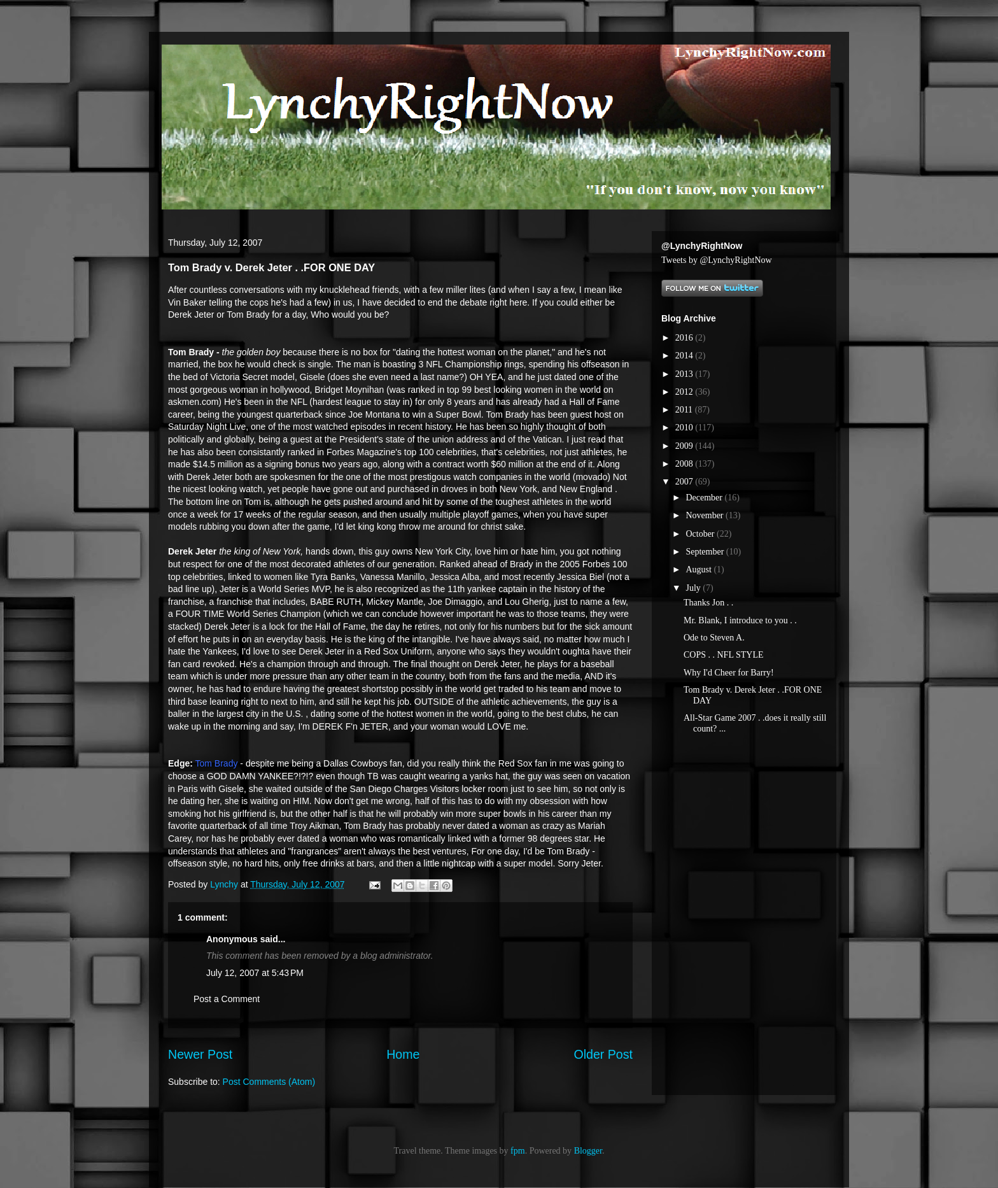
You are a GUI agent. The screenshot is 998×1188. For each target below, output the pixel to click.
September (705, 551)
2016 (685, 338)
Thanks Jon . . (708, 602)
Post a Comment (226, 999)
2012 (685, 392)
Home (402, 1054)
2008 (685, 464)
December (704, 497)
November (705, 515)
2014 (685, 355)
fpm (517, 1151)
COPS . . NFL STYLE (724, 655)
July (694, 588)
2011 (685, 409)
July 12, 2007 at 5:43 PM (255, 973)
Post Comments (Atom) (269, 1082)
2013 (685, 374)
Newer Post (200, 1054)
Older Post (603, 1054)
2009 (685, 446)
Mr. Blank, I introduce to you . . (740, 620)
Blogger (588, 1151)
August (699, 569)
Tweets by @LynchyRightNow (716, 260)
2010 (685, 427)
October (701, 534)
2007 (685, 481)
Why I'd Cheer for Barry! (729, 672)
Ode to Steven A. (714, 637)
